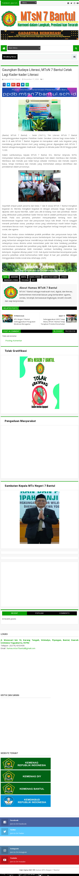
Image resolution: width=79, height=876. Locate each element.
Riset (34, 280)
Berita (23, 277)
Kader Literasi (34, 277)
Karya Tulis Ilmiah (51, 277)
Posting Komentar (13, 340)
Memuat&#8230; (27, 451)
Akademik (14, 277)
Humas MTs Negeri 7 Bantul (47, 870)
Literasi (64, 277)
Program (25, 280)
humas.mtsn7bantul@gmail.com (21, 648)
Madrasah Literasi (11, 280)
